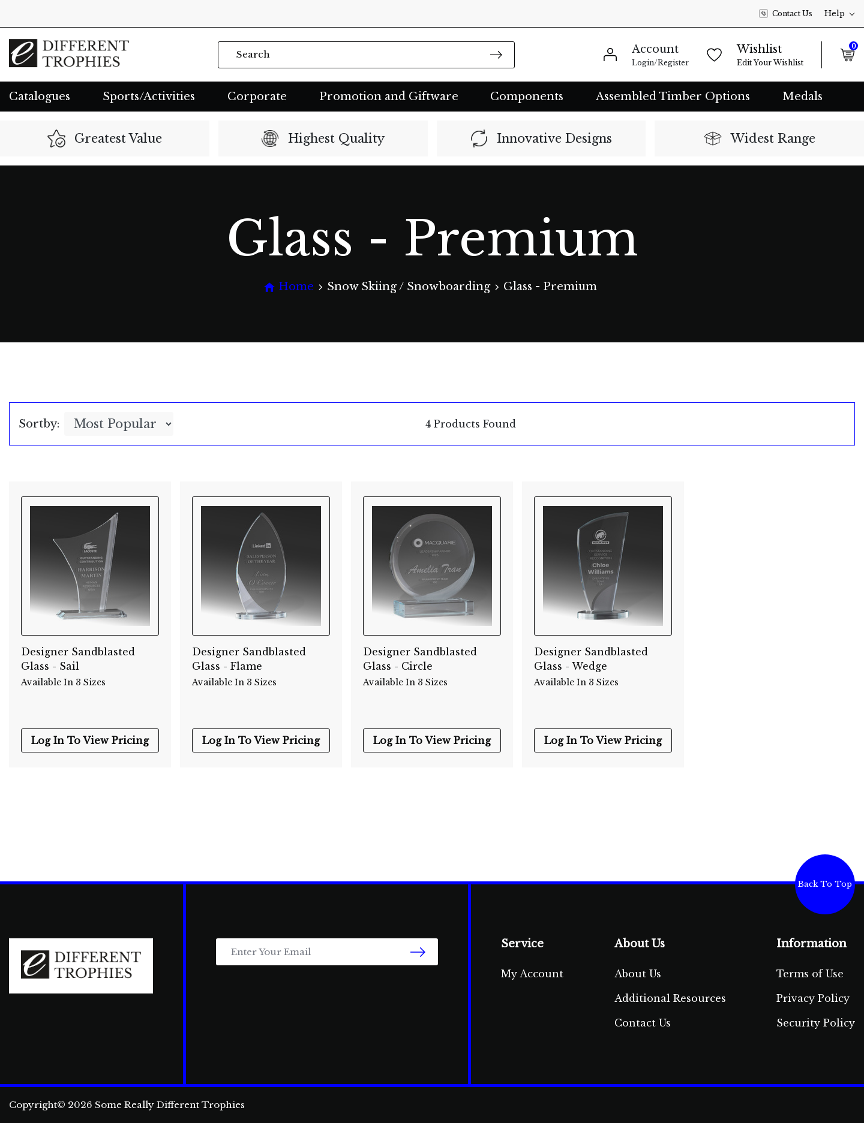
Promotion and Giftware (388, 96)
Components (526, 96)
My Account (532, 974)
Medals (802, 96)
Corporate (257, 96)
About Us (637, 974)
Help (839, 13)
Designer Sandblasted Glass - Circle (432, 660)
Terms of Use (810, 974)
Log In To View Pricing (90, 740)
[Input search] (366, 54)
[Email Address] (327, 951)
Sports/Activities (149, 96)
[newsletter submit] (418, 952)
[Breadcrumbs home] (288, 287)
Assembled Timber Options (673, 96)
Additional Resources (670, 998)
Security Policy (815, 1023)
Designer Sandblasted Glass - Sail (90, 660)
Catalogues (39, 96)
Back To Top (825, 884)
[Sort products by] (118, 424)
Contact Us (785, 14)
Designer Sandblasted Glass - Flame (261, 660)
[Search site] (496, 54)
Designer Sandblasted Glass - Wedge (603, 660)
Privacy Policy (813, 998)
